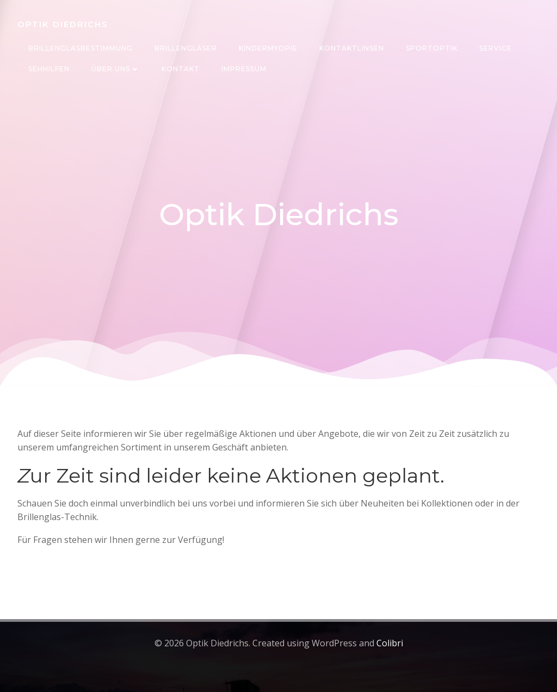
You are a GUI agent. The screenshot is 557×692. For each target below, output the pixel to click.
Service (495, 48)
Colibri (389, 643)
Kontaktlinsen (351, 48)
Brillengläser (185, 48)
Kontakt (181, 69)
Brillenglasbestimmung (80, 48)
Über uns (115, 69)
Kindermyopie (268, 48)
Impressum (244, 69)
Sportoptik (431, 48)
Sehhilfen (49, 69)
